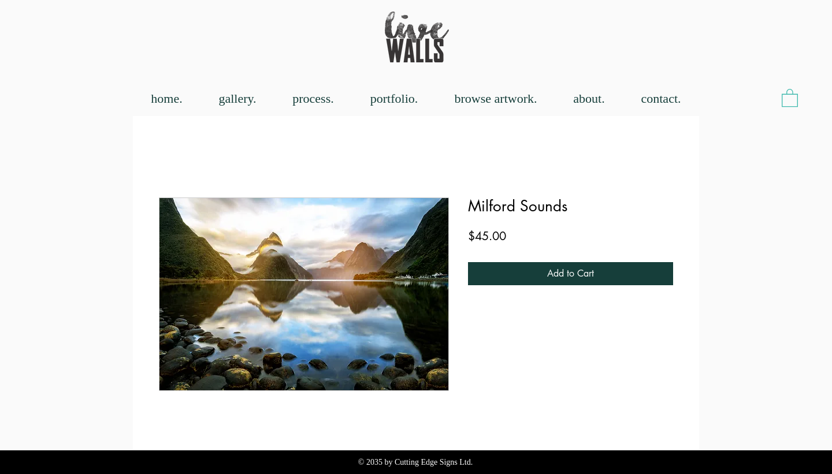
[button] (790, 97)
